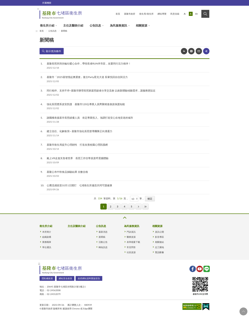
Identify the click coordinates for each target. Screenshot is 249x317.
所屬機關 (46, 2)
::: (38, 8)
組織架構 (46, 237)
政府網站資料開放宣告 (89, 278)
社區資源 (131, 252)
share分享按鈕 (206, 51)
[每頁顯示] (134, 199)
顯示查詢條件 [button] (53, 51)
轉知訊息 (103, 247)
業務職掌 (46, 242)
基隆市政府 (129, 13)
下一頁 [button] (138, 206)
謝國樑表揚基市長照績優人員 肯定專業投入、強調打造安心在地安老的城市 (90, 117)
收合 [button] (124, 217)
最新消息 (103, 231)
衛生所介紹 (47, 25)
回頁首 (243, 311)
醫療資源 (131, 237)
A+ (196, 13)
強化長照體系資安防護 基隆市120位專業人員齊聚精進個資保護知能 (86, 104)
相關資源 (141, 25)
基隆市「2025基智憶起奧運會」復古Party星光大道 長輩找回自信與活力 (87, 76)
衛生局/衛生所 (146, 13)
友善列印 (191, 51)
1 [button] (103, 206)
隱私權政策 (47, 278)
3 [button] (117, 206)
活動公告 (103, 242)
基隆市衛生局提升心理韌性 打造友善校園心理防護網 (77, 144)
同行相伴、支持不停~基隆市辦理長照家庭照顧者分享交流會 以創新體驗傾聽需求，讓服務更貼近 (101, 90)
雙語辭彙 (159, 252)
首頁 (118, 13)
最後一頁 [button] (145, 206)
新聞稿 (64, 31)
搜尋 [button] (205, 14)
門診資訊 (131, 231)
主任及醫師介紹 (73, 25)
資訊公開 (159, 231)
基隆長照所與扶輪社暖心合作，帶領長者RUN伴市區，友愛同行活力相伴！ (89, 63)
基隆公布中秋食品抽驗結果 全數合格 (67, 171)
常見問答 (131, 247)
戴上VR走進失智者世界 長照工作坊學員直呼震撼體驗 (77, 158)
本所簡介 (46, 231)
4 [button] (124, 206)
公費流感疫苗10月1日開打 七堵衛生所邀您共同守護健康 (79, 185)
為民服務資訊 (118, 25)
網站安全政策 (65, 278)
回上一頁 (184, 51)
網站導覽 (162, 13)
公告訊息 (95, 25)
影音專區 (159, 237)
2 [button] (110, 206)
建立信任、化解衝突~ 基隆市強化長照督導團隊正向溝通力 (79, 131)
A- (185, 13)
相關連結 (159, 242)
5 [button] (131, 206)
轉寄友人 (199, 51)
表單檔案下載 (133, 242)
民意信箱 (174, 13)
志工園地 (159, 247)
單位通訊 (46, 247)
